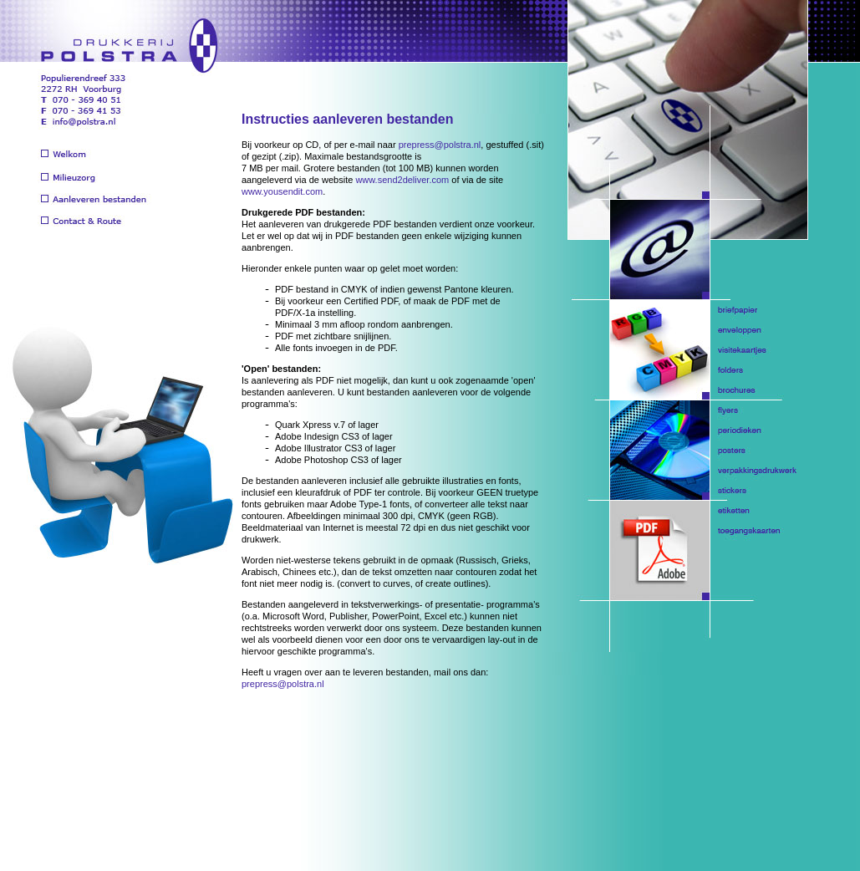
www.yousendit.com (282, 191)
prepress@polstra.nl (440, 145)
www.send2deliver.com (402, 180)
